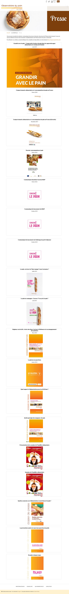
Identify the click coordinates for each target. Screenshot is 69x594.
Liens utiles (49, 586)
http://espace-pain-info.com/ (54, 39)
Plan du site (29, 586)
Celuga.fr (19, 591)
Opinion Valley (36, 591)
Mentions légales (20, 586)
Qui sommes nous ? (39, 586)
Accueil (8, 32)
